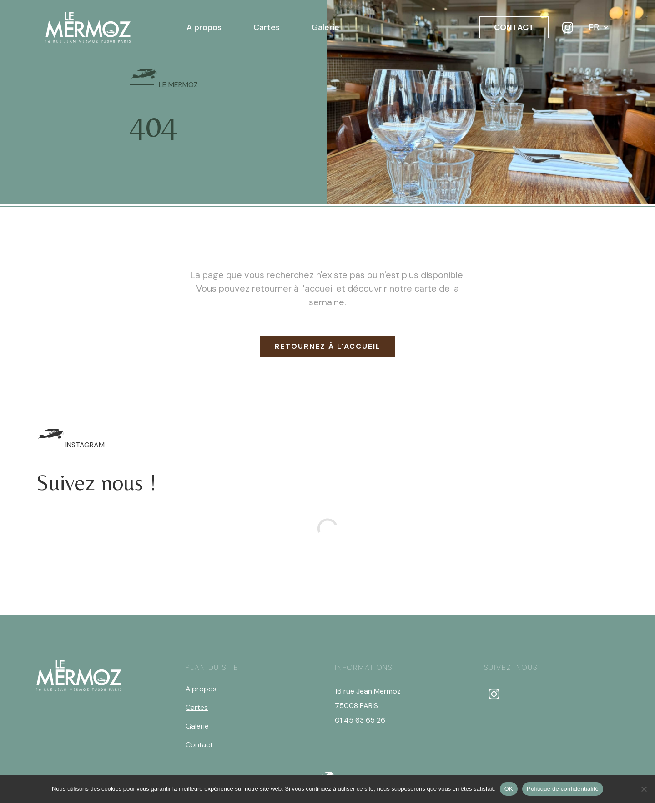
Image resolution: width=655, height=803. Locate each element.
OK (508, 788)
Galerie (325, 27)
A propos (204, 27)
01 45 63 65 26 (360, 720)
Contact (199, 744)
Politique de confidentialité (563, 788)
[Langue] (598, 27)
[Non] (643, 788)
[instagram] (494, 694)
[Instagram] (568, 27)
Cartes (266, 27)
